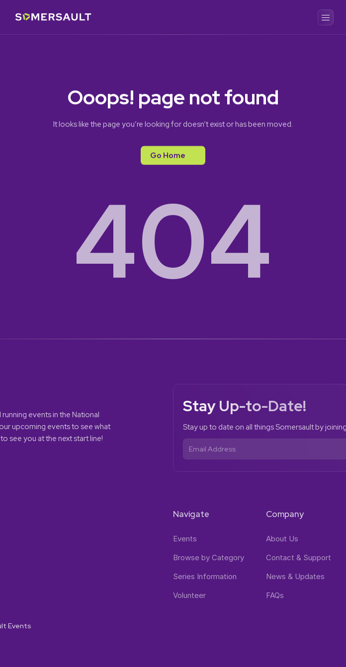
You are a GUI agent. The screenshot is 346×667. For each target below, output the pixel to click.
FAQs (275, 595)
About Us (282, 538)
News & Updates (295, 576)
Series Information (205, 576)
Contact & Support (298, 557)
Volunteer (189, 595)
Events (185, 538)
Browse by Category (208, 557)
